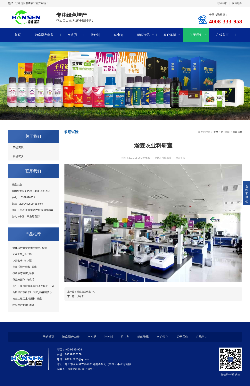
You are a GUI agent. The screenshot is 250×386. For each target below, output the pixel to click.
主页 (215, 132)
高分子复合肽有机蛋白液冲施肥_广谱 (33, 285)
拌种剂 (95, 35)
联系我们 (222, 3)
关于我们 (196, 35)
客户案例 (169, 35)
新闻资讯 (143, 35)
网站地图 (237, 3)
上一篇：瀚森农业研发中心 (81, 291)
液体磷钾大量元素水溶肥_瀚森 (29, 247)
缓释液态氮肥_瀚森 (23, 273)
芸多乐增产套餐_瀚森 (24, 266)
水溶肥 (72, 35)
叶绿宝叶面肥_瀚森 (23, 304)
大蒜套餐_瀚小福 (22, 254)
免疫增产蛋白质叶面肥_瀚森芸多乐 (32, 292)
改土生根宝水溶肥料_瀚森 (27, 298)
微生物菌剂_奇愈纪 (23, 279)
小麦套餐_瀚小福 (22, 260)
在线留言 (222, 35)
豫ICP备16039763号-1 (81, 369)
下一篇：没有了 (75, 296)
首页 (18, 35)
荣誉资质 (18, 147)
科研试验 (18, 156)
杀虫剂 (118, 35)
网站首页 (48, 336)
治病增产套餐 (44, 35)
